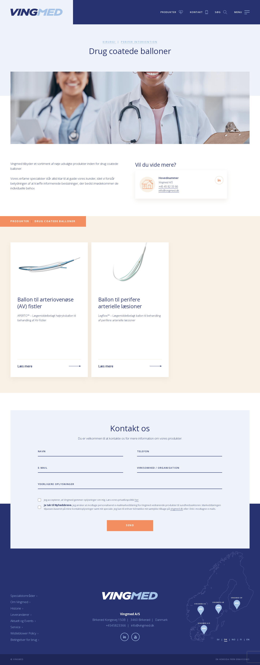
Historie (16, 608)
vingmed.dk (176, 508)
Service (16, 627)
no (233, 639)
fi (241, 639)
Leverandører (20, 614)
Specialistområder (23, 596)
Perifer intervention (139, 42)
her (137, 499)
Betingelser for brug (24, 640)
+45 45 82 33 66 (168, 186)
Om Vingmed (20, 602)
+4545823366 (116, 625)
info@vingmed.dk (169, 190)
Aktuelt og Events (22, 621)
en (248, 639)
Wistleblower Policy (24, 633)
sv (218, 639)
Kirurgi (109, 42)
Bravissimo (243, 659)
